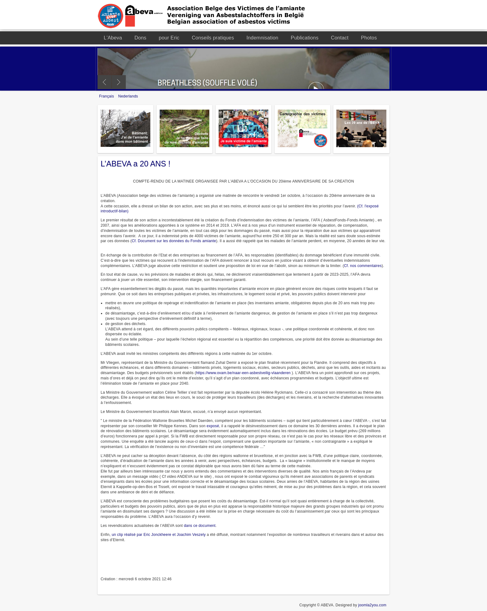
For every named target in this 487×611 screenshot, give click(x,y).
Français (107, 96)
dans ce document (200, 525)
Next (119, 82)
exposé (213, 426)
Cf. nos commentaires (363, 266)
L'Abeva (113, 37)
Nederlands (128, 96)
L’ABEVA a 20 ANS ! (136, 163)
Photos (369, 37)
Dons (140, 37)
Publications (304, 37)
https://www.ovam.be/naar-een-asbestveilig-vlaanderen (243, 373)
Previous (105, 82)
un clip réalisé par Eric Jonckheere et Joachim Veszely (159, 534)
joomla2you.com (372, 605)
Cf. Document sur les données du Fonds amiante (174, 241)
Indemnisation (262, 37)
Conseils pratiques (213, 37)
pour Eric (169, 37)
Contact (339, 37)
